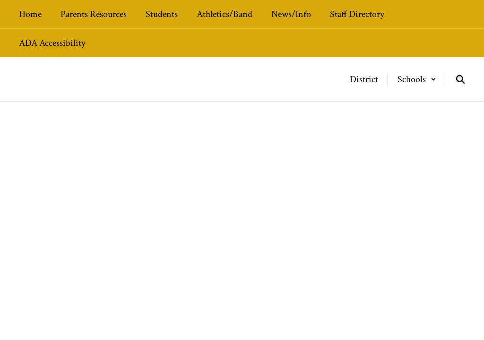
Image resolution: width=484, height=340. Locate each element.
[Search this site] (460, 79)
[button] (417, 79)
